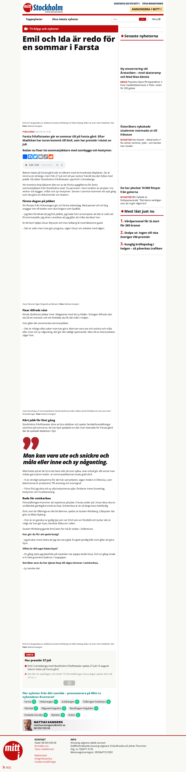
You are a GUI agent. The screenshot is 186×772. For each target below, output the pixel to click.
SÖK (142, 19)
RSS (6, 768)
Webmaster (41, 755)
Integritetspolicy (43, 758)
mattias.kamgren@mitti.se (49, 725)
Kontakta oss (42, 745)
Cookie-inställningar (45, 761)
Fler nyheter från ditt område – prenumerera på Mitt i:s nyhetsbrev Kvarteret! (61, 695)
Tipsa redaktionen (44, 749)
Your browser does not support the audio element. (44, 165)
